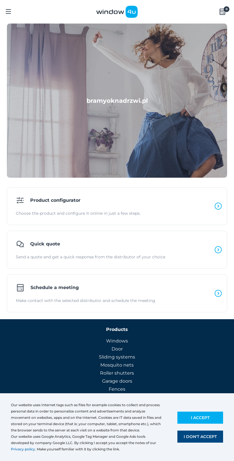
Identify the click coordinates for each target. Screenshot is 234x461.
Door (117, 349)
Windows (117, 341)
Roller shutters (117, 373)
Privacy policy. (23, 449)
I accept (200, 417)
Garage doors (117, 381)
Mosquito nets (117, 365)
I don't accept (200, 436)
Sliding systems (117, 357)
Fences (117, 389)
